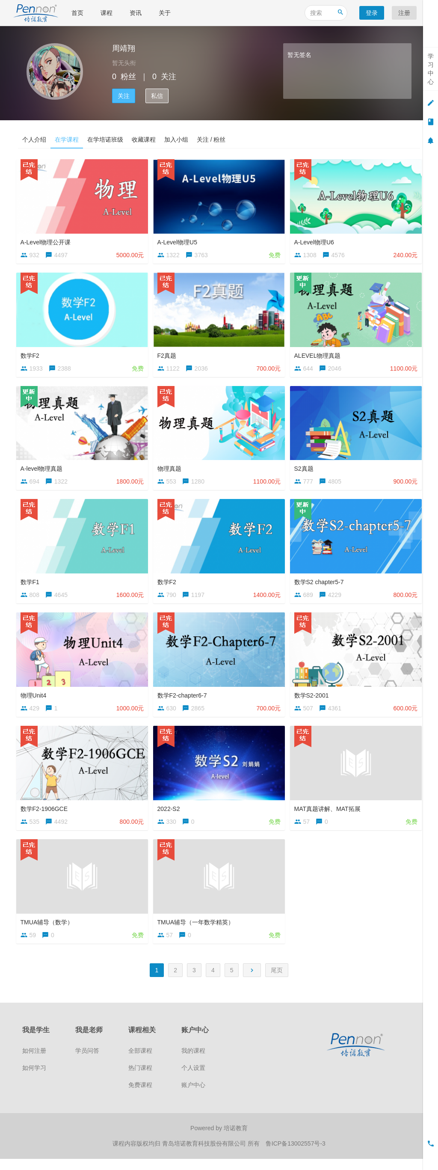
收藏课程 (144, 139)
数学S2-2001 (313, 700)
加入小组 (176, 139)
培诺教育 (236, 1140)
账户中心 (193, 1096)
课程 (106, 12)
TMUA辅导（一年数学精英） (197, 929)
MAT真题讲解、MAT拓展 (329, 814)
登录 (372, 12)
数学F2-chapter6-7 (184, 700)
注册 (404, 12)
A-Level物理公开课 (47, 240)
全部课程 (140, 1062)
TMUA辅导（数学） (48, 929)
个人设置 (193, 1079)
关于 (165, 12)
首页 (77, 12)
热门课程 (140, 1079)
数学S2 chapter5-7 (321, 585)
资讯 (136, 12)
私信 (157, 95)
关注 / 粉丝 (211, 139)
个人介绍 (34, 139)
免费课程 (140, 1096)
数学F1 (31, 585)
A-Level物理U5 (179, 240)
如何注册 (34, 1062)
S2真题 (305, 469)
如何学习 (34, 1079)
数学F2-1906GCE (45, 814)
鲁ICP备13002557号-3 (296, 1155)
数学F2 (31, 354)
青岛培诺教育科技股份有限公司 (205, 1155)
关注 (124, 95)
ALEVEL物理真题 (319, 354)
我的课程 (193, 1062)
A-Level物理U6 (316, 240)
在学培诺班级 (105, 139)
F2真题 (168, 354)
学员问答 (87, 1062)
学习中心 (431, 69)
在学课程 (67, 139)
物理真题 (171, 469)
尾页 (277, 981)
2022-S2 (170, 814)
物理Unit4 (35, 700)
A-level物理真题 (43, 469)
